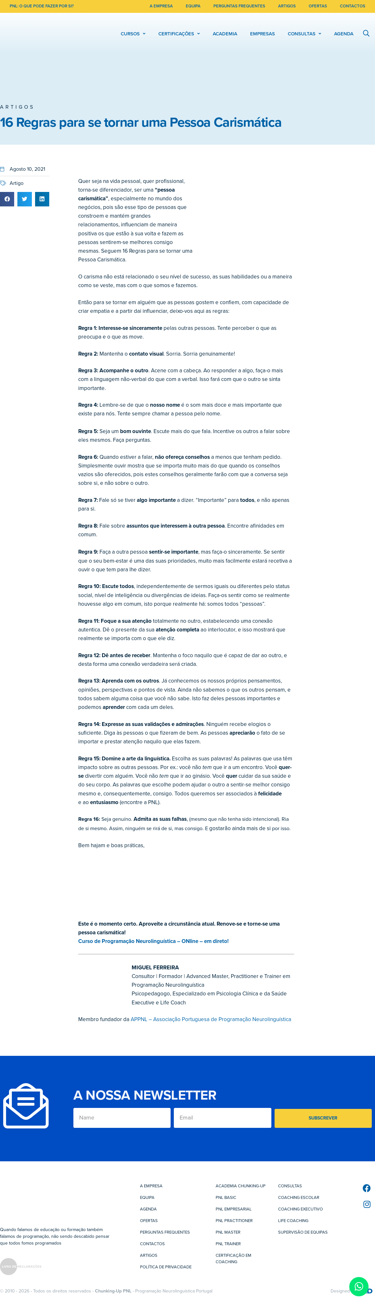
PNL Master (228, 1232)
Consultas (290, 1186)
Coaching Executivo (300, 1209)
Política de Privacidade (166, 1267)
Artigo (16, 183)
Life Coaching (293, 1220)
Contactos (152, 1243)
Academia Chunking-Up (241, 1186)
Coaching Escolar (298, 1197)
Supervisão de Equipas (303, 1232)
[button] (7, 199)
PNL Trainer (228, 1243)
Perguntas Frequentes (165, 1232)
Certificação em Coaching (233, 1258)
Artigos (17, 107)
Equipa (147, 1197)
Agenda (148, 1209)
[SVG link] (21, 1267)
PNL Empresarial (234, 1209)
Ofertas (149, 1220)
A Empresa (151, 1186)
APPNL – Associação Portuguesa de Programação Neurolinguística (211, 1019)
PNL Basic (226, 1197)
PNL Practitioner (234, 1220)
